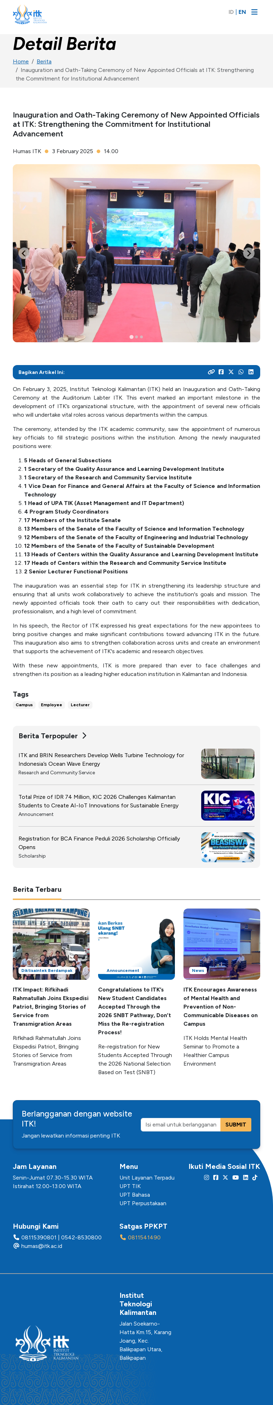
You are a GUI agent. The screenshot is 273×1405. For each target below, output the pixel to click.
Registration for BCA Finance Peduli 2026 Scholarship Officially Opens (99, 842)
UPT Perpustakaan (142, 1203)
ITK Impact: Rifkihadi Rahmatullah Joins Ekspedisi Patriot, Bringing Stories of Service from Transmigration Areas (51, 1006)
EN (242, 12)
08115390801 (39, 1237)
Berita (44, 61)
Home (21, 61)
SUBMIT (235, 1124)
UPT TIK (130, 1186)
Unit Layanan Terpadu (147, 1177)
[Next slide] (249, 253)
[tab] (131, 337)
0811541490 (144, 1237)
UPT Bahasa (134, 1194)
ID (231, 12)
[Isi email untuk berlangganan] (181, 1124)
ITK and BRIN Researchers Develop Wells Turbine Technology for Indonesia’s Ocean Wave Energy (101, 759)
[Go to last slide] (24, 253)
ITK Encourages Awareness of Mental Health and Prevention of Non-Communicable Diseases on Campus (220, 1006)
